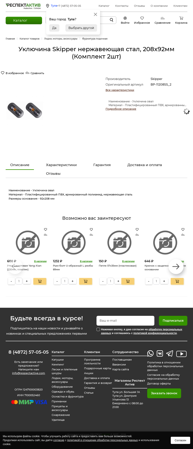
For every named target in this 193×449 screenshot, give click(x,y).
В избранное (15, 73)
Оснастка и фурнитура (67, 396)
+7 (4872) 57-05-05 (69, 6)
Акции (88, 373)
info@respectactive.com (28, 373)
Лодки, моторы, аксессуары (62, 380)
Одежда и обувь (63, 391)
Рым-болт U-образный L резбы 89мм (73, 267)
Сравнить (37, 73)
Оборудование (62, 386)
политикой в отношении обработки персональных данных (102, 440)
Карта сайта (120, 369)
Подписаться (173, 320)
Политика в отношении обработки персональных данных (165, 366)
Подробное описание (121, 109)
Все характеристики (120, 90)
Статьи (88, 392)
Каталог (104, 6)
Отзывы (139, 6)
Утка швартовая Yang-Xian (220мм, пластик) (24, 267)
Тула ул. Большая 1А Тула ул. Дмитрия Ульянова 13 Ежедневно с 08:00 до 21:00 (127, 399)
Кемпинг (58, 364)
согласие (58, 440)
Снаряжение (61, 415)
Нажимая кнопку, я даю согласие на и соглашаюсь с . (141, 331)
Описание (19, 165)
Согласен (180, 440)
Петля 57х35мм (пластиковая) (117, 265)
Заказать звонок (164, 393)
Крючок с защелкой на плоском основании (165, 267)
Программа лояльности (92, 361)
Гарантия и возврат (98, 383)
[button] (176, 266)
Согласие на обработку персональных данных (163, 376)
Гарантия (102, 165)
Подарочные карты (97, 368)
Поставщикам (122, 359)
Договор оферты (159, 383)
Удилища (58, 420)
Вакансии (119, 364)
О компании (159, 6)
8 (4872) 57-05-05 (28, 352)
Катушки (58, 359)
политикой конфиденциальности (155, 333)
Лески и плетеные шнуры (64, 371)
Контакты (121, 6)
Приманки (59, 401)
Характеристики (61, 165)
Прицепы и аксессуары (60, 408)
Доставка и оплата (144, 165)
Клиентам (180, 6)
